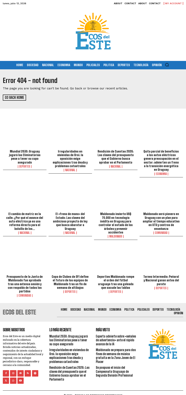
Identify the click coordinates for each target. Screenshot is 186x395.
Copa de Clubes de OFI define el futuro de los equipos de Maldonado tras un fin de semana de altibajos (70, 277)
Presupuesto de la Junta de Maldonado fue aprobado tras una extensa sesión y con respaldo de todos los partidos (24, 279)
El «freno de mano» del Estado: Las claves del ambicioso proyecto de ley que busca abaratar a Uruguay (70, 220)
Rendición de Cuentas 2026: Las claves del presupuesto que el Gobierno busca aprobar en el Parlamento (115, 156)
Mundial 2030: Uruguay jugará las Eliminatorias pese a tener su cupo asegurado (24, 156)
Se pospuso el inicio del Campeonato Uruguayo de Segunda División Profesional (114, 366)
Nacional (70, 166)
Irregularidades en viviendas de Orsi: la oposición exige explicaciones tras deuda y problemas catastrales (70, 156)
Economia (161, 173)
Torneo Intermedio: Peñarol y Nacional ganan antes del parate (161, 275)
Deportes (24, 166)
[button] (167, 65)
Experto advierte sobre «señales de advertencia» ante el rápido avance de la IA (116, 335)
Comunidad (161, 231)
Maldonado (115, 231)
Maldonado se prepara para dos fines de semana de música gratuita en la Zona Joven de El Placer (116, 350)
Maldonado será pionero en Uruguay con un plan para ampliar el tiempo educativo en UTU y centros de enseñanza (161, 220)
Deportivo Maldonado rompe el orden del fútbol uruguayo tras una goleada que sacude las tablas (116, 277)
